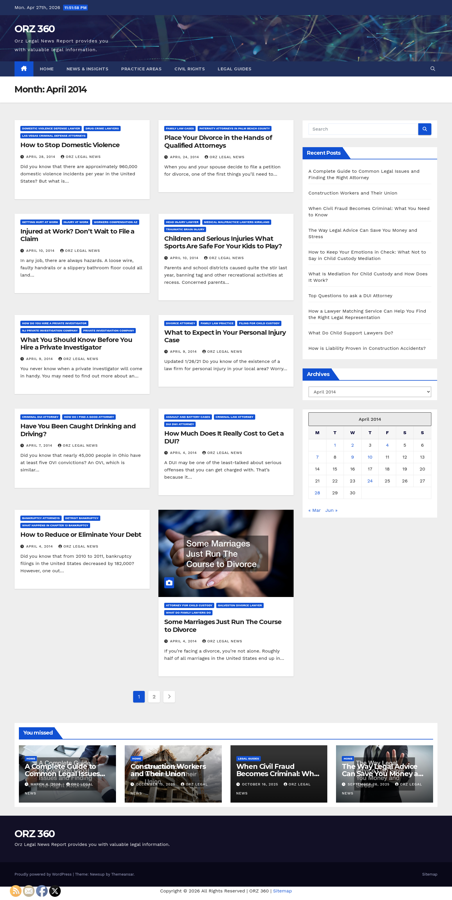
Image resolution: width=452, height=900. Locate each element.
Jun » (331, 510)
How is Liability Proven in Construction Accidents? (367, 348)
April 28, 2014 (41, 157)
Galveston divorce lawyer (240, 605)
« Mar (314, 510)
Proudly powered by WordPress (44, 874)
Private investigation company (108, 330)
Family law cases (180, 128)
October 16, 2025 (260, 784)
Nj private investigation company (50, 330)
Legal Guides (234, 69)
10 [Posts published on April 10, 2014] (370, 457)
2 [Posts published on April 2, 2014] (352, 445)
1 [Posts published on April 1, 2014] (335, 445)
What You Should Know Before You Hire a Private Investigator (76, 343)
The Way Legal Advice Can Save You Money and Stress (384, 773)
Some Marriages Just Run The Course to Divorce (222, 625)
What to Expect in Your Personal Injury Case (225, 336)
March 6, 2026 (46, 784)
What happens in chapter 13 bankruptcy (55, 525)
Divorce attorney (180, 323)
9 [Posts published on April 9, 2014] (352, 457)
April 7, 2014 (40, 445)
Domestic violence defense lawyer (51, 128)
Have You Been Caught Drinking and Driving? (78, 430)
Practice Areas (141, 69)
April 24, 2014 (185, 157)
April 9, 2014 (40, 359)
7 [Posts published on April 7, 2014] (317, 457)
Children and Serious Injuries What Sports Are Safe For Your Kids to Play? (223, 242)
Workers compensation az (115, 222)
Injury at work (76, 222)
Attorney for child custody (189, 605)
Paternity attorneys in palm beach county (234, 128)
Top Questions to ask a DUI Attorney (350, 295)
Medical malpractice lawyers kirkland (236, 222)
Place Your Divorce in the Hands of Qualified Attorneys (218, 141)
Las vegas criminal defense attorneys (53, 135)
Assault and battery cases (188, 416)
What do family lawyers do (188, 612)
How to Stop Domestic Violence (69, 145)
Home (47, 69)
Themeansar (122, 874)
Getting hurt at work (40, 222)
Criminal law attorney (234, 416)
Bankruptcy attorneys (41, 518)
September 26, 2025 (369, 784)
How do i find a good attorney (89, 416)
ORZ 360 (35, 29)
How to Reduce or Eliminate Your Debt (80, 535)
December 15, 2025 (156, 784)
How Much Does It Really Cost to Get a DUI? (224, 437)
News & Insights (88, 69)
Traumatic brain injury (185, 229)
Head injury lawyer (182, 222)
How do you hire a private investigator (54, 323)
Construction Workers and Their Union (352, 193)
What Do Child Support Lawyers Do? (350, 333)
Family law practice (217, 323)
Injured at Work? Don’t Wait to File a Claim (77, 235)
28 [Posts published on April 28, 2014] (317, 493)
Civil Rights (189, 69)
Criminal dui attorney (40, 416)
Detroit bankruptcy (82, 518)
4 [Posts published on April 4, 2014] (387, 445)
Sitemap (429, 874)
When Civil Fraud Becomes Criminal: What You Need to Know (278, 773)
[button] (432, 69)
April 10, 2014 (41, 251)
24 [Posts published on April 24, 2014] (370, 481)
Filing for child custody (259, 323)
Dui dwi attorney (180, 424)
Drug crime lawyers (102, 128)
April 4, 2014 (184, 453)
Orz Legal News (81, 157)
